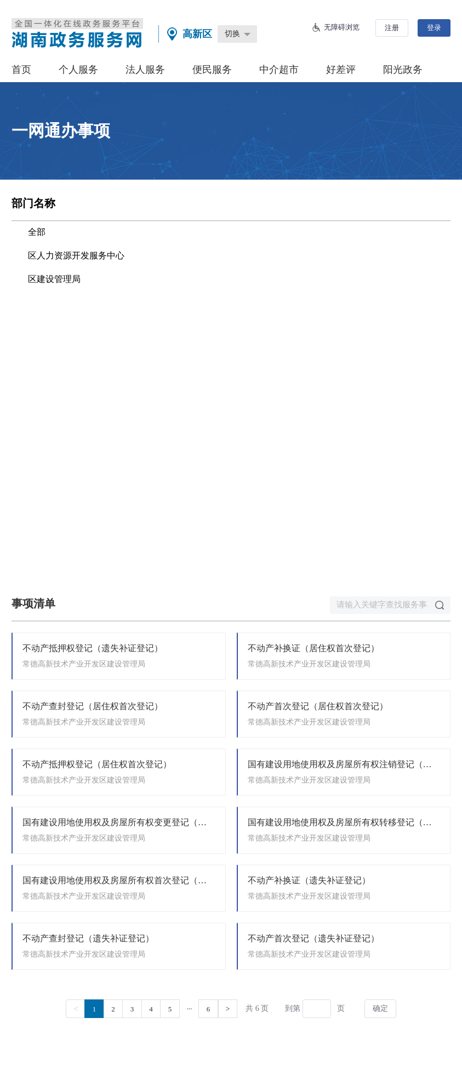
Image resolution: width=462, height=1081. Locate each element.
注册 (392, 28)
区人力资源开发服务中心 (76, 255)
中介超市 (279, 69)
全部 (36, 232)
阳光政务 (403, 69)
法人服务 (145, 69)
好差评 (341, 69)
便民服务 (212, 69)
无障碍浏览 (342, 27)
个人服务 (78, 69)
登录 (434, 28)
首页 (21, 69)
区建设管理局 (54, 279)
